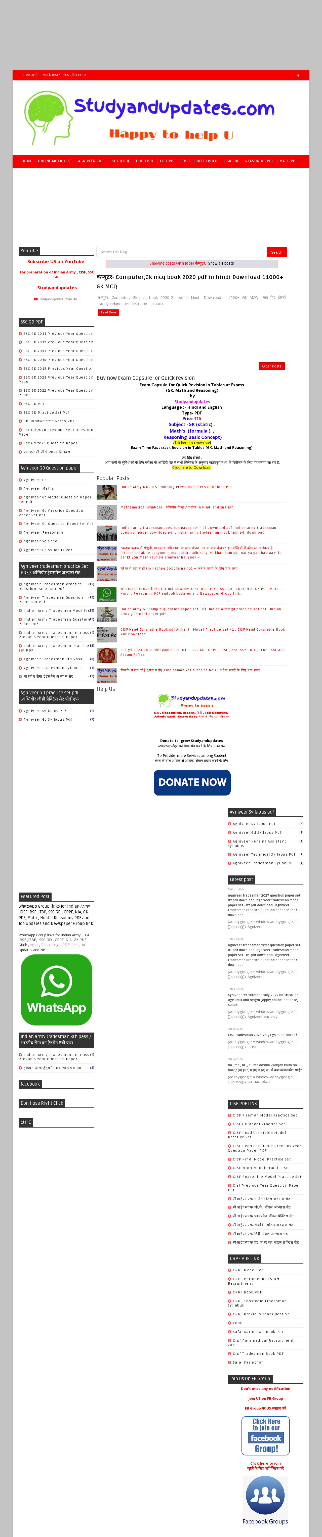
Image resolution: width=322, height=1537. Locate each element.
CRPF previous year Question (261, 755)
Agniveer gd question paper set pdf (59, 526)
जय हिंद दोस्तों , (161, 463)
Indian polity (246, 1083)
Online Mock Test (55, 164)
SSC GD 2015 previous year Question (59, 362)
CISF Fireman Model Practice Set (265, 556)
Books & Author (247, 1048)
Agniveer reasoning (43, 535)
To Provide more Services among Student (161, 779)
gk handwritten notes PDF (49, 424)
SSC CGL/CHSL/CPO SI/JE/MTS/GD (264, 1092)
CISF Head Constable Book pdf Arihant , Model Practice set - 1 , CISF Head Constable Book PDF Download (264, 1380)
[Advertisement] (151, 35)
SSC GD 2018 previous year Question (59, 371)
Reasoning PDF (260, 164)
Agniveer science (41, 544)
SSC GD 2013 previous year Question (59, 354)
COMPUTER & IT (248, 1057)
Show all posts (190, 266)
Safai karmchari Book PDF (258, 773)
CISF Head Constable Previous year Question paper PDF (264, 589)
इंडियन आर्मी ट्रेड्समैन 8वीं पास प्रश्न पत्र (53, 1070)
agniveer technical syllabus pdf (264, 296)
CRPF (186, 164)
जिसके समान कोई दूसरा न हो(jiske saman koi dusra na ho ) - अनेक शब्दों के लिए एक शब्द (277, 1429)
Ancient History (248, 1022)
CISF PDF (168, 164)
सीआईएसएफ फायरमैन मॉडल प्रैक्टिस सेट (263, 657)
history (240, 1118)
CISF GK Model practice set (259, 565)
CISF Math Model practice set (261, 609)
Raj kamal (99, 1457)
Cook (237, 764)
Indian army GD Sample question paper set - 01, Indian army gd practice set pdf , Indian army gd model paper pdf (170, 637)
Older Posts (210, 369)
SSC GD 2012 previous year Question (59, 345)
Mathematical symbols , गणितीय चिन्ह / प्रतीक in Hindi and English (275, 1195)
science (240, 1136)
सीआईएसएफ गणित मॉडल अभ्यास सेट (261, 640)
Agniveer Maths (39, 491)
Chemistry (243, 1066)
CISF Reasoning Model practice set (267, 618)
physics (240, 1127)
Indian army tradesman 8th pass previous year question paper (54, 637)
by (161, 402)
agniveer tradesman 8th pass (53, 662)
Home (27, 164)
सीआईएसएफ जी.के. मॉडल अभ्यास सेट (262, 648)
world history (246, 1144)
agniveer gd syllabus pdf (48, 552)
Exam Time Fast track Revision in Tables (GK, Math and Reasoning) (161, 453)
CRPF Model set (248, 712)
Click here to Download (161, 448)
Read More (107, 314)
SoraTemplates (50, 1457)
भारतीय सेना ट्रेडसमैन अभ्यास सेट (49, 679)
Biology (240, 1040)
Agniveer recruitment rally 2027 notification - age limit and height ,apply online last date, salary (264, 441)
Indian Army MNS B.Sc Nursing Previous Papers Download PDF (274, 1175)
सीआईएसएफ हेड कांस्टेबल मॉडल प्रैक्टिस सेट (266, 684)
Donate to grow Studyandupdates (161, 764)
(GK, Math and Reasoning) (161, 396)
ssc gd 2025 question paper (51, 446)
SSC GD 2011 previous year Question (59, 336)
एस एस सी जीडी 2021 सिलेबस (47, 454)
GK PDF (233, 164)
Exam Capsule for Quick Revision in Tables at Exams (161, 391)
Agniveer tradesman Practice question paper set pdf (51, 589)
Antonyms (242, 1031)
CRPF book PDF (247, 733)
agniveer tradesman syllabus (53, 670)
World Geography (249, 1101)
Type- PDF (161, 419)
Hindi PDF (145, 164)
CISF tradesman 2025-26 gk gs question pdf (262, 476)
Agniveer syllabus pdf (45, 713)
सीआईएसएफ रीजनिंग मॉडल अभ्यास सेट (263, 666)
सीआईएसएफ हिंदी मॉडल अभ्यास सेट (260, 675)
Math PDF (289, 164)
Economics (243, 1075)
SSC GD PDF (120, 164)
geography (243, 1109)
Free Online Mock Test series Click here (54, 75)
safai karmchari (249, 804)
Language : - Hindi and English (161, 413)
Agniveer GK (35, 482)
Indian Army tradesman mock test (58, 613)
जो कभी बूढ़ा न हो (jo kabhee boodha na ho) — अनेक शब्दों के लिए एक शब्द (277, 1292)
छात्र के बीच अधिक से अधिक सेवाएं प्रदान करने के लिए (161, 784)
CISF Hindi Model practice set (262, 600)
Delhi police (209, 164)
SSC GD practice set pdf (47, 415)
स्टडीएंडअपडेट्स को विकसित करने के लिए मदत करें (161, 769)
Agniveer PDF (91, 164)
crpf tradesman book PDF (258, 795)
